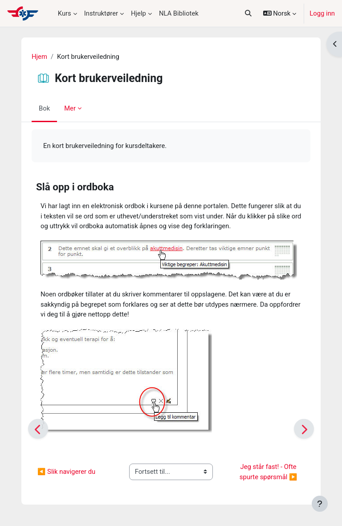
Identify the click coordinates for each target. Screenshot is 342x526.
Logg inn (322, 13)
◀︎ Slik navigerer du (66, 472)
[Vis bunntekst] (320, 504)
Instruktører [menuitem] (101, 13)
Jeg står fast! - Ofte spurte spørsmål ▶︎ (269, 472)
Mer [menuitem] (70, 108)
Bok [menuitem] (44, 108)
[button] (248, 13)
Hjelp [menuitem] (138, 13)
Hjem (39, 57)
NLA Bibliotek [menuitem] (179, 13)
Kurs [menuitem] (64, 13)
